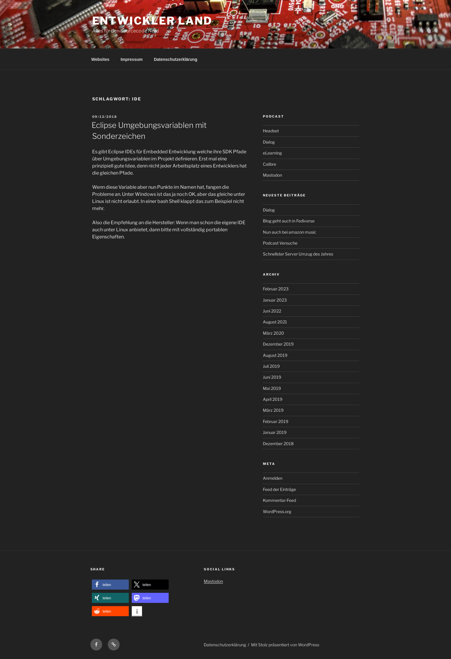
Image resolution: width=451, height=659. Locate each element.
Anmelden (272, 478)
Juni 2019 (272, 377)
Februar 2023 (276, 288)
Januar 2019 (274, 432)
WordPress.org (277, 511)
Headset (271, 130)
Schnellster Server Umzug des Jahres (298, 253)
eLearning (272, 152)
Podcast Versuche (280, 242)
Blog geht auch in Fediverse (289, 220)
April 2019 (272, 399)
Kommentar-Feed (279, 500)
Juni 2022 (272, 310)
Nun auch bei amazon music (289, 232)
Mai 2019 (272, 388)
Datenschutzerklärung (175, 59)
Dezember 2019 (278, 343)
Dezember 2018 (278, 443)
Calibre (269, 164)
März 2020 (273, 333)
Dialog (269, 141)
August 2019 (275, 355)
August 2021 (275, 321)
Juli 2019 (271, 366)
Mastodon (272, 175)
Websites (100, 59)
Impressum (132, 59)
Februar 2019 (275, 421)
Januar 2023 (275, 299)
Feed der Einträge (279, 489)
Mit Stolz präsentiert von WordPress (285, 644)
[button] (110, 585)
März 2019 (273, 410)
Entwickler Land (152, 20)
